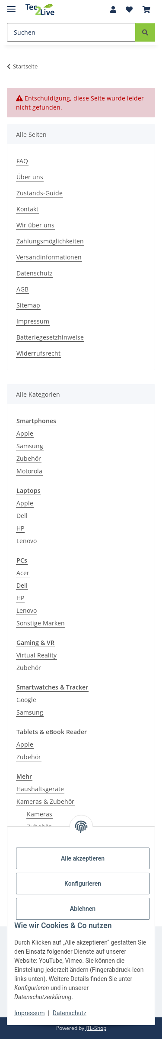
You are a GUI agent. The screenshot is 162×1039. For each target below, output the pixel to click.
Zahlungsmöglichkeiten (50, 241)
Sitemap (28, 305)
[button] (113, 9)
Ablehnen (82, 908)
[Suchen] (71, 32)
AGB (22, 289)
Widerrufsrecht (38, 353)
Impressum (29, 1013)
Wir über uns (35, 225)
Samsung (29, 446)
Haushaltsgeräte (40, 789)
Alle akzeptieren (83, 858)
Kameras (39, 814)
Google (26, 700)
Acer (22, 573)
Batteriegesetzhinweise (50, 337)
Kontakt (27, 209)
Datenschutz (69, 1013)
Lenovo (26, 541)
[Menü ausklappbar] (11, 5)
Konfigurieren (82, 883)
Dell (22, 515)
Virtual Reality (36, 655)
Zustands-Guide (39, 193)
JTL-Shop (96, 1028)
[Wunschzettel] (129, 9)
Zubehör (28, 458)
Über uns (29, 177)
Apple (24, 433)
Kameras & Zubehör (45, 801)
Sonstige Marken (40, 623)
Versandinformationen (49, 257)
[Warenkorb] (146, 9)
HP (20, 528)
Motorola (29, 471)
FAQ (22, 161)
